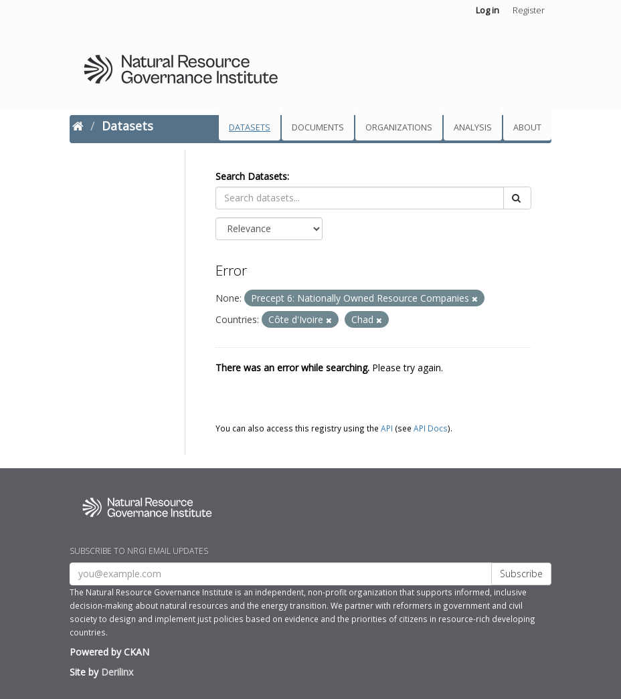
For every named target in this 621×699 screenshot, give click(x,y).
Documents (318, 127)
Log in (487, 10)
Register (529, 10)
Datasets (249, 127)
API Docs (431, 428)
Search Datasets (251, 176)
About (527, 127)
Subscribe (521, 573)
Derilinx (117, 672)
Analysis (473, 127)
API (387, 428)
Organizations (398, 127)
